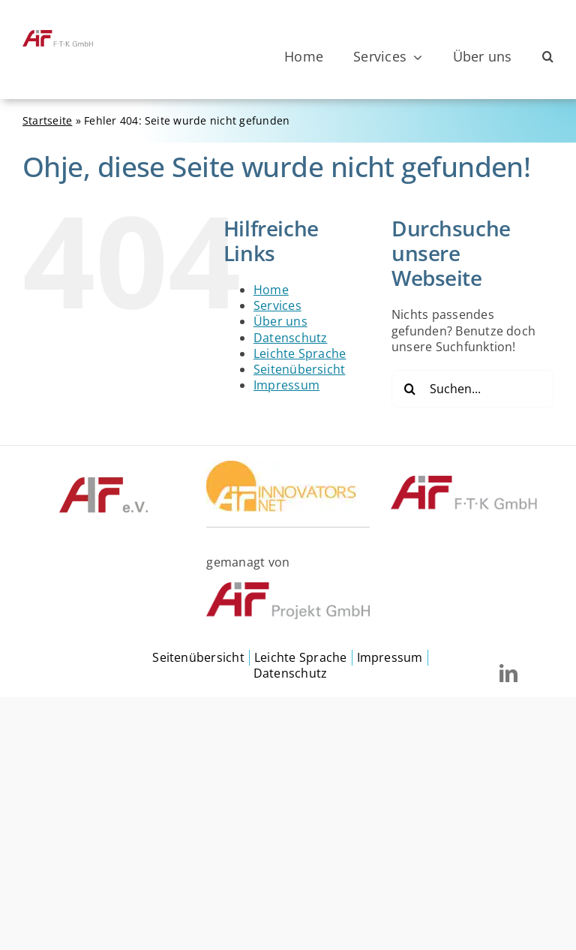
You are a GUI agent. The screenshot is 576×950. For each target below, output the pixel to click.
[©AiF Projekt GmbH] (287, 588)
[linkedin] (509, 673)
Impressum (287, 385)
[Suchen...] (473, 388)
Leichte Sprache (300, 353)
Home (271, 289)
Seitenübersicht (300, 369)
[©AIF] (103, 481)
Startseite (47, 120)
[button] (548, 57)
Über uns (281, 321)
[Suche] (410, 388)
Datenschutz (291, 337)
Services (278, 305)
